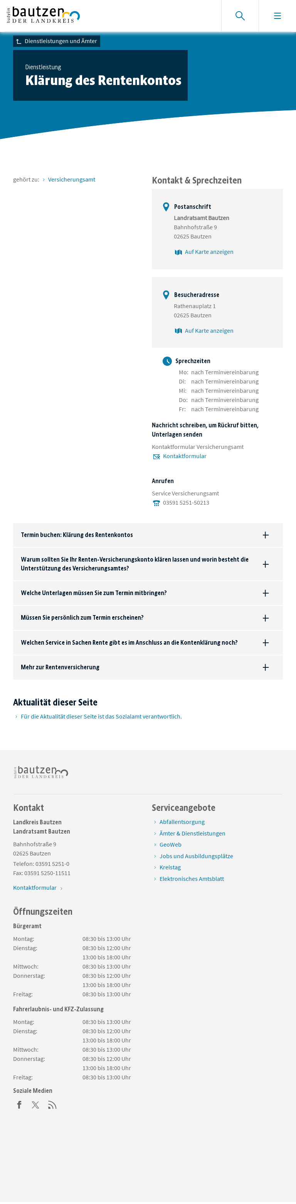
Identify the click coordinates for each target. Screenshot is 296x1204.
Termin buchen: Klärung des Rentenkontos (77, 535)
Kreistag (170, 867)
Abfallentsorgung (182, 821)
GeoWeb (171, 844)
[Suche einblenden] (240, 16)
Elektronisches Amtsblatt (192, 878)
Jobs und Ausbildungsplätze (196, 856)
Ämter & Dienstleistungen (192, 833)
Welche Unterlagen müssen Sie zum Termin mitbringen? (94, 593)
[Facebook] (19, 1104)
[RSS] (52, 1104)
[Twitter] (36, 1104)
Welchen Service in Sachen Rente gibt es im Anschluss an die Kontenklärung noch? (129, 642)
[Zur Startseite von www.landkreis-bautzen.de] (43, 16)
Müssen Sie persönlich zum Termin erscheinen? (82, 617)
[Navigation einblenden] (277, 16)
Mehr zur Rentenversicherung (60, 667)
